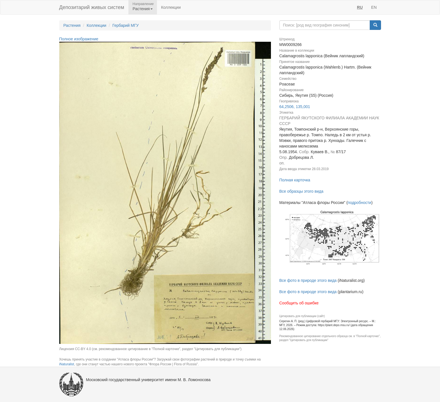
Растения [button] (143, 8)
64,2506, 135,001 (294, 106)
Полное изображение (78, 39)
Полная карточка (294, 180)
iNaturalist (66, 364)
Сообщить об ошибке (299, 303)
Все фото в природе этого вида (308, 280)
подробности (359, 202)
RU (360, 7)
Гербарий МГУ (125, 25)
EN (373, 7)
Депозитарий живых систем (91, 7)
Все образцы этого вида (301, 191)
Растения (72, 25)
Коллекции (171, 7)
